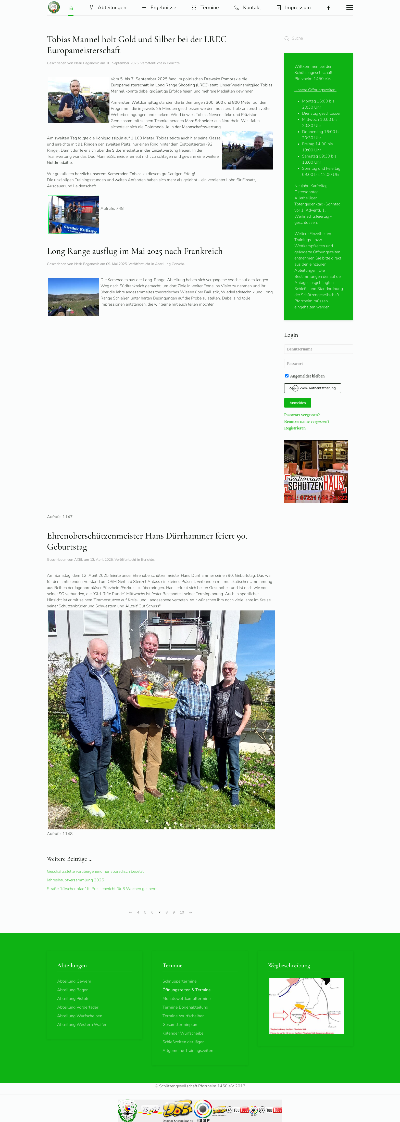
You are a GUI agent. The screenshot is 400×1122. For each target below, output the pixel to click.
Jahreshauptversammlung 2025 (75, 880)
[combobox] (318, 38)
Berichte (173, 63)
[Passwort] (318, 363)
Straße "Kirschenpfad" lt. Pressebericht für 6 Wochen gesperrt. (102, 889)
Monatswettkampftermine (186, 998)
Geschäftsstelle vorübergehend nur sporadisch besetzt (95, 871)
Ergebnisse (159, 7)
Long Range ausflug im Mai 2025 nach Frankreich (135, 250)
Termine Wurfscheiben (183, 1016)
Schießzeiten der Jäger (183, 1042)
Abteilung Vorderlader (77, 1007)
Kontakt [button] (247, 7)
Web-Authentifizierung (313, 388)
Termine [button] (205, 7)
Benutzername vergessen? (306, 421)
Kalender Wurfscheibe (183, 1033)
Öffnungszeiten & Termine (186, 990)
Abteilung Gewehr (169, 264)
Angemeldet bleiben (305, 376)
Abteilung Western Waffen (82, 1024)
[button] (70, 7)
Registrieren (295, 428)
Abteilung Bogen (73, 990)
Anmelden (298, 402)
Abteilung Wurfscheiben (79, 1016)
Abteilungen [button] (107, 7)
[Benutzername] (318, 349)
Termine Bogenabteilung (185, 1007)
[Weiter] (191, 912)
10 (182, 912)
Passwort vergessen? (302, 415)
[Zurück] (130, 912)
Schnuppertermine (179, 981)
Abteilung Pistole (73, 998)
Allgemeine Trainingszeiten (187, 1050)
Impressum (293, 7)
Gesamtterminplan (179, 1024)
